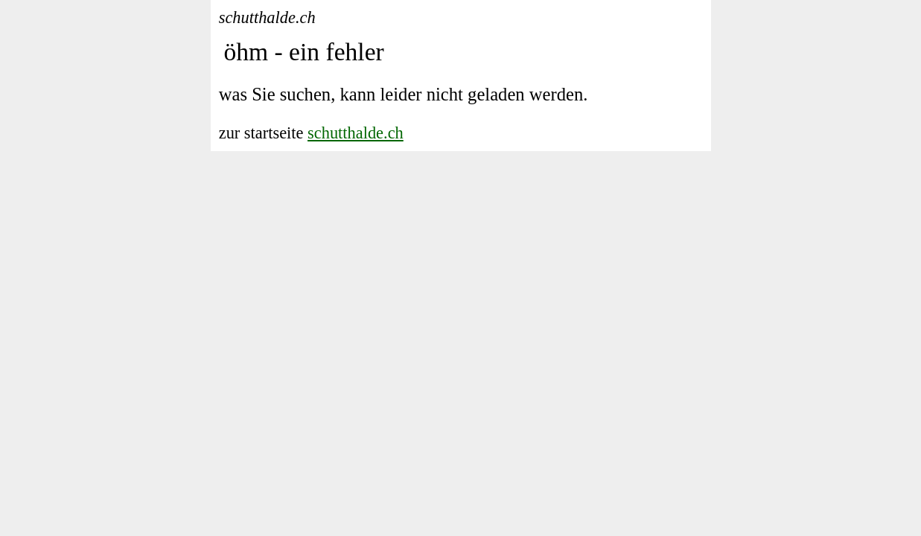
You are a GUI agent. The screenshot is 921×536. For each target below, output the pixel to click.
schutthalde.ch (355, 133)
